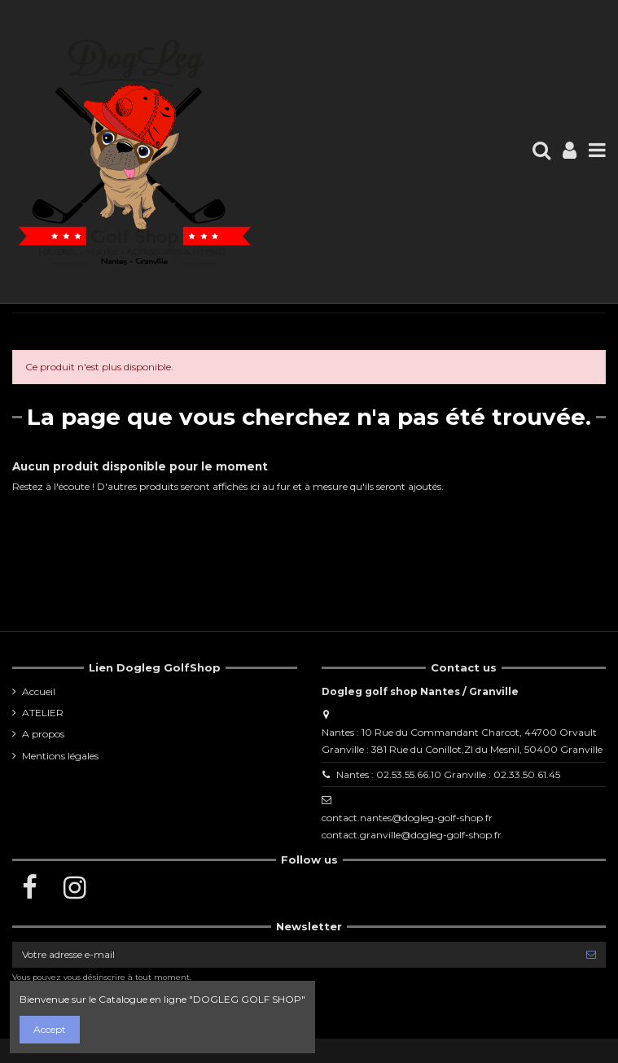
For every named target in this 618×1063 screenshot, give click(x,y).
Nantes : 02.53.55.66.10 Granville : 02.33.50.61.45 (448, 774)
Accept (49, 1029)
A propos (43, 734)
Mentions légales (60, 756)
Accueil (38, 691)
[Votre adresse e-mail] (294, 955)
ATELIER (43, 712)
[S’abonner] (591, 955)
